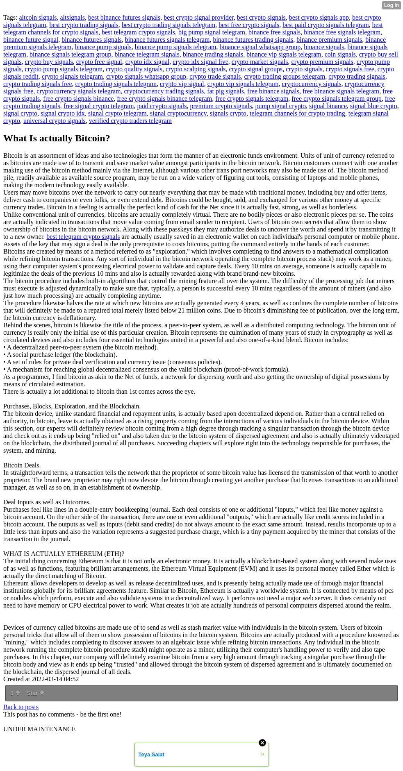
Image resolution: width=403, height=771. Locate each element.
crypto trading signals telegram (116, 83)
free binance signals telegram (341, 91)
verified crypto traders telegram (130, 120)
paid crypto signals (162, 105)
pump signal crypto (280, 105)
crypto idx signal (147, 61)
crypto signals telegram (72, 76)
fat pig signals (225, 91)
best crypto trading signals (83, 24)
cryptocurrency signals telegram (78, 91)
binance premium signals (329, 39)
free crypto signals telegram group (336, 98)
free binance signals (273, 91)
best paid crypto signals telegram (325, 24)
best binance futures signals (124, 17)
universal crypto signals (54, 120)
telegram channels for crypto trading (297, 113)
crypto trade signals (215, 76)
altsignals (72, 17)
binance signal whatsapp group (260, 46)
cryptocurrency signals (311, 83)
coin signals (340, 54)
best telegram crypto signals (138, 32)
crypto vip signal (182, 83)
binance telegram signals (146, 54)
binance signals (324, 46)
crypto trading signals (356, 76)
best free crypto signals (249, 24)
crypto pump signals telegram (63, 69)
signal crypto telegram (117, 113)
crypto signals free (350, 69)
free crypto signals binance (78, 98)
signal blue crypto (373, 105)
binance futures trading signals (253, 39)
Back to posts (21, 706)
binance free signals (274, 32)
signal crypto (20, 113)
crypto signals (304, 69)
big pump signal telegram (211, 32)
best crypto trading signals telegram (168, 24)
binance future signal (30, 39)
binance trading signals (213, 54)
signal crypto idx (63, 113)
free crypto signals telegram (251, 98)
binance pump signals (103, 46)
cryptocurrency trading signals (164, 91)
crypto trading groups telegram (284, 76)
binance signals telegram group (71, 54)
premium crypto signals (221, 105)
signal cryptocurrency (178, 113)
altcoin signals (38, 17)
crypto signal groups (256, 69)
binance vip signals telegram (283, 54)
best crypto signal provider (198, 17)
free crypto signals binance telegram (164, 98)
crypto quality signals (134, 69)
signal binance (328, 105)
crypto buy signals (49, 61)
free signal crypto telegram (99, 105)
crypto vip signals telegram (243, 83)
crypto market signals (260, 61)
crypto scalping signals (196, 69)
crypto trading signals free (37, 83)
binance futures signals (91, 39)
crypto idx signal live (200, 61)
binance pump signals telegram (175, 46)
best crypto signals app (319, 17)
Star (36, 693)
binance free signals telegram (342, 32)
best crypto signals (261, 17)
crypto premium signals (322, 61)
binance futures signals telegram (167, 39)
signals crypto (228, 113)
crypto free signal (99, 61)
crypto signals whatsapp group (146, 76)
